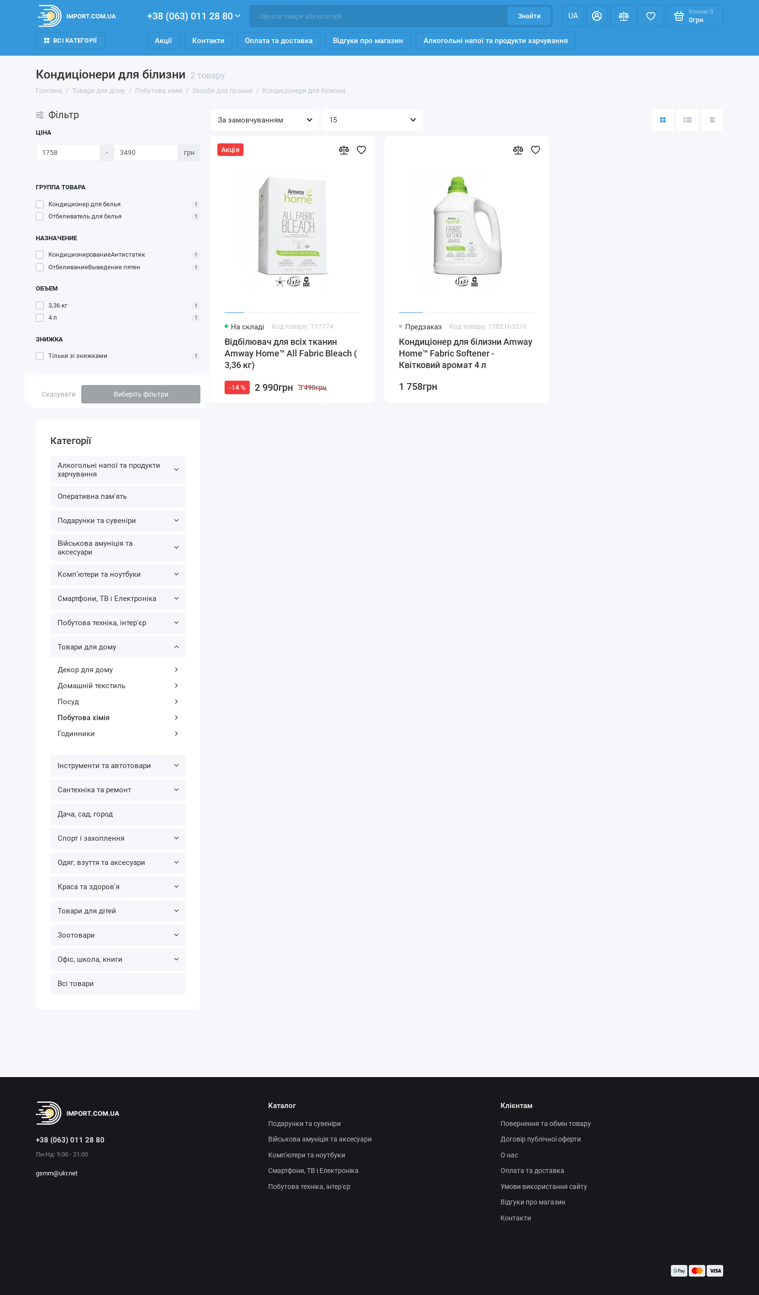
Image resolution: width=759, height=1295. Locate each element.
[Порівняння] (623, 16)
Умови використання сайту (544, 1186)
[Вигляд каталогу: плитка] (663, 120)
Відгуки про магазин (368, 40)
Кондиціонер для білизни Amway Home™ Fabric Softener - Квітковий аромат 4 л (465, 353)
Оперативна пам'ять (92, 496)
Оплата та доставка (279, 40)
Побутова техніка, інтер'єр (118, 622)
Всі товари (76, 983)
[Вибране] (651, 16)
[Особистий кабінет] (596, 16)
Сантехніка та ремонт (118, 790)
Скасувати (59, 394)
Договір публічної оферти (541, 1139)
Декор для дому (118, 669)
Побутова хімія (118, 717)
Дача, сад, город (85, 814)
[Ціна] (68, 152)
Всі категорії (70, 40)
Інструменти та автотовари (118, 765)
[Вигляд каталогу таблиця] (712, 120)
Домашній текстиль (118, 685)
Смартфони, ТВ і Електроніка (118, 598)
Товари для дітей (118, 911)
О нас (509, 1155)
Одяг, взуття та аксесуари (118, 862)
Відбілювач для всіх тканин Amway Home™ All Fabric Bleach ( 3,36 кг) (291, 353)
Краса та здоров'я (118, 886)
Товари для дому (118, 647)
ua (573, 15)
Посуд (118, 701)
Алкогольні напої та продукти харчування (496, 40)
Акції (163, 40)
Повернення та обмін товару (546, 1123)
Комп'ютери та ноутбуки (118, 574)
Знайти (529, 16)
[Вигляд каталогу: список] (687, 120)
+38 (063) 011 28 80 (194, 16)
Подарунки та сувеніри (118, 520)
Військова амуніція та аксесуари (118, 547)
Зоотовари (118, 935)
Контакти (208, 40)
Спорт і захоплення (118, 838)
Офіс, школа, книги (118, 959)
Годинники (118, 733)
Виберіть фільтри (141, 394)
